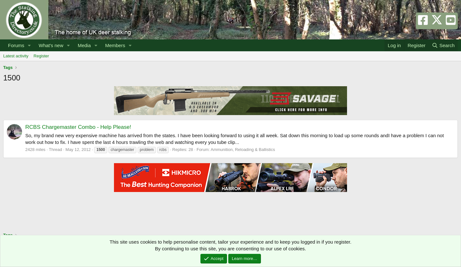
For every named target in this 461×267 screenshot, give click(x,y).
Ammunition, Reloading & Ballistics (243, 149)
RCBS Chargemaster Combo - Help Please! (78, 127)
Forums (16, 45)
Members (115, 45)
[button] (29, 45)
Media (84, 45)
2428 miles (35, 149)
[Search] (443, 45)
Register (41, 56)
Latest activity (15, 56)
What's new (51, 45)
